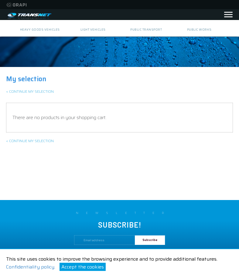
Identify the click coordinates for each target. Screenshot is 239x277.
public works (199, 29)
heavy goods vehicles (40, 29)
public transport (146, 29)
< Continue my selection (30, 91)
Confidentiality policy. (30, 267)
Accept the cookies (82, 267)
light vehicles (93, 29)
